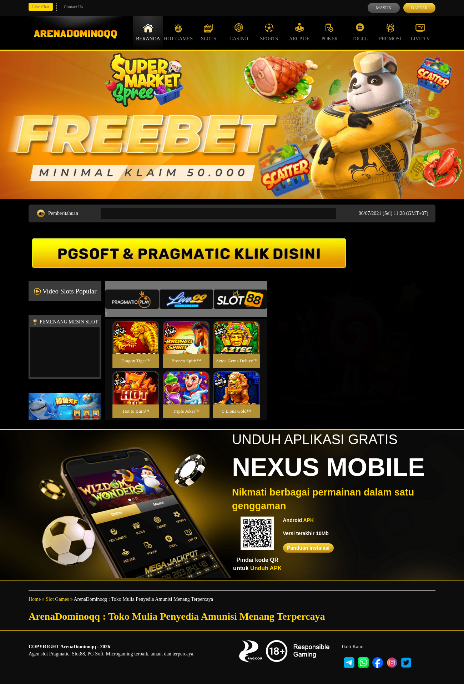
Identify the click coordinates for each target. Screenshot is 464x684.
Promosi (390, 32)
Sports (269, 32)
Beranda (148, 32)
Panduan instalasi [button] (308, 548)
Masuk (383, 7)
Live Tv (420, 32)
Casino (239, 32)
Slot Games (57, 599)
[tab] (132, 299)
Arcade (299, 32)
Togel (360, 32)
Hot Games (178, 32)
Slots (208, 32)
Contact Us (73, 6)
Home (35, 599)
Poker (329, 32)
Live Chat (40, 6)
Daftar (419, 7)
